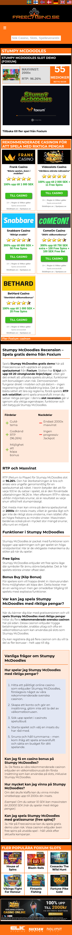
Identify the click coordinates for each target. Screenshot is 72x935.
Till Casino (18, 195)
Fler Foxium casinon (16, 338)
